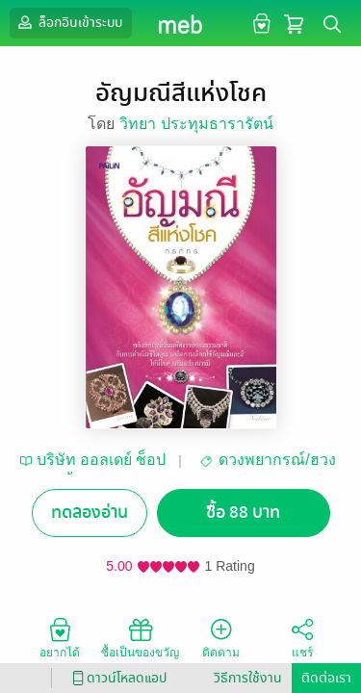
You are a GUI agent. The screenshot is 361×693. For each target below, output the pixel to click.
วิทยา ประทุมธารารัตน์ (195, 124)
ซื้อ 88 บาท (243, 513)
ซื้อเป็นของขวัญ (140, 637)
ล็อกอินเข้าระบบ (68, 22)
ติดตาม (221, 637)
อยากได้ (59, 637)
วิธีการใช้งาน (248, 678)
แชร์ (302, 637)
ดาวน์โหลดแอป (116, 678)
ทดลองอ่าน (89, 513)
